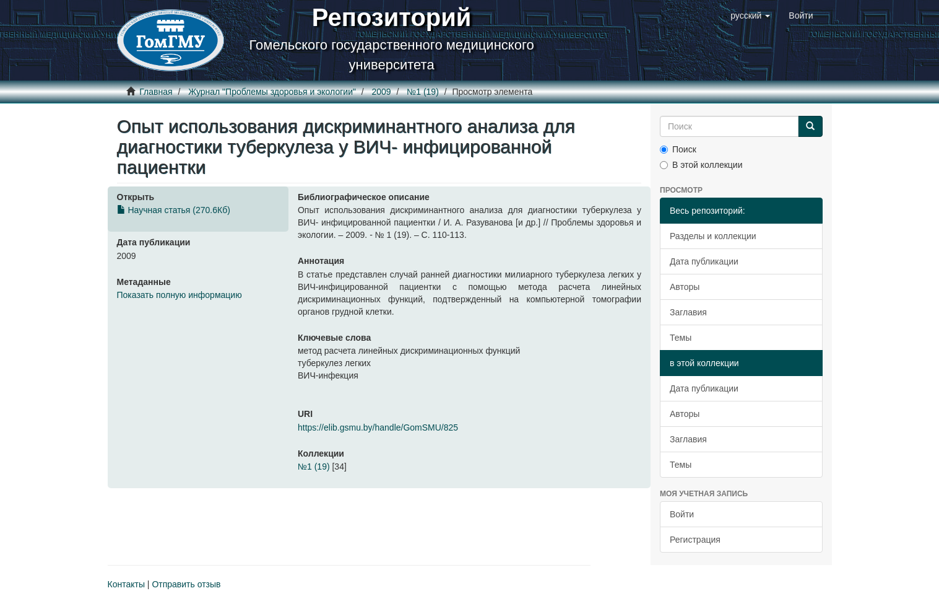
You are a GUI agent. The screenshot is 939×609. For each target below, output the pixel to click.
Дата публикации (704, 261)
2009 (381, 92)
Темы (680, 338)
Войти (682, 514)
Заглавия (688, 312)
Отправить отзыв (186, 584)
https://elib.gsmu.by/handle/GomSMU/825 (378, 427)
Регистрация (695, 540)
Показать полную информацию (179, 295)
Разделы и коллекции (713, 236)
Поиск (678, 149)
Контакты (126, 584)
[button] (750, 15)
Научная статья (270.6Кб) (173, 210)
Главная (155, 92)
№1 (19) (423, 92)
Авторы (684, 287)
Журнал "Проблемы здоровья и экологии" (272, 92)
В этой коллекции (701, 165)
